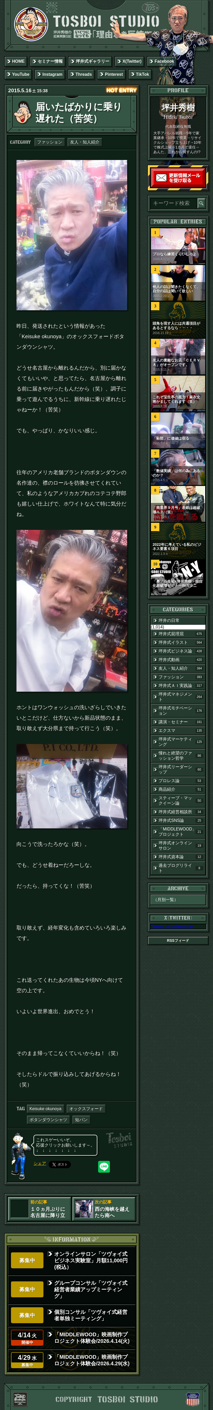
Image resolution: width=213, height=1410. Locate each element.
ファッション (49, 142)
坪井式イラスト (181, 642)
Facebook (164, 61)
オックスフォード (86, 1109)
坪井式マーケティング (181, 742)
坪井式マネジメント (181, 697)
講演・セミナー (181, 722)
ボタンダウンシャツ (48, 1119)
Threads (84, 74)
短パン (81, 1119)
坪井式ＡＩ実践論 (181, 685)
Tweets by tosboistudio (171, 926)
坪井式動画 (181, 659)
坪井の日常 (169, 620)
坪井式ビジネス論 (181, 651)
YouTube (20, 74)
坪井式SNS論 (181, 820)
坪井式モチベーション (181, 710)
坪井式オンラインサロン (181, 845)
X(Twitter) (132, 61)
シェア (39, 1163)
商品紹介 (181, 789)
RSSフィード (178, 940)
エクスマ (181, 730)
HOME (18, 61)
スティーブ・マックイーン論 (181, 800)
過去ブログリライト (181, 868)
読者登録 (204, 186)
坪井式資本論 (181, 857)
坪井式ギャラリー (92, 61)
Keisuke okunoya (45, 1109)
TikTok (142, 74)
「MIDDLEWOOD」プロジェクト (181, 831)
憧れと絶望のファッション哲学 (181, 755)
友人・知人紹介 (84, 142)
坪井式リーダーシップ (181, 769)
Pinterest (114, 74)
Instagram (52, 74)
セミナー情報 (50, 61)
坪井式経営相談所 (181, 812)
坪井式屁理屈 (181, 634)
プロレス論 (181, 780)
